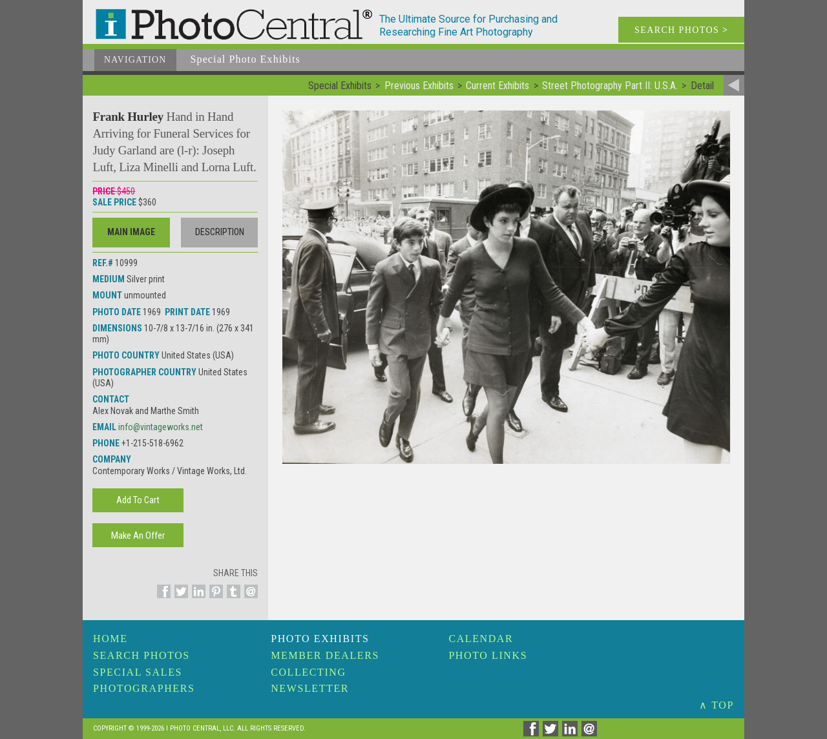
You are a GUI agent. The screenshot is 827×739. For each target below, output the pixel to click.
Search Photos (141, 655)
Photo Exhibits (320, 638)
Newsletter (310, 688)
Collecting (308, 672)
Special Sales (137, 672)
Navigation (135, 60)
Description (219, 232)
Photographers (143, 688)
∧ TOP (716, 705)
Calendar (480, 638)
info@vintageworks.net (160, 427)
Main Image (131, 232)
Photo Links (487, 655)
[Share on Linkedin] (196, 599)
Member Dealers (325, 655)
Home (110, 638)
